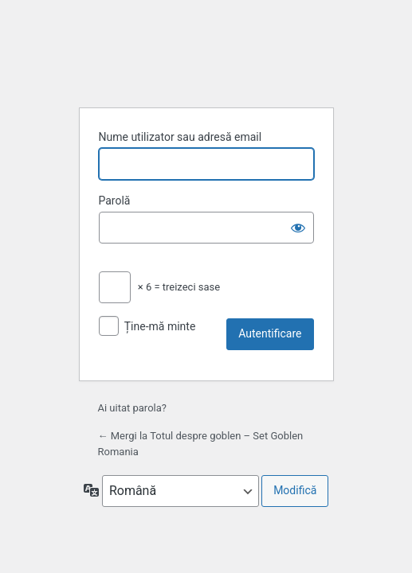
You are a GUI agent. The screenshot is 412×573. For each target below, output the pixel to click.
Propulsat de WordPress (206, 54)
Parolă (115, 200)
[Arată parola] (298, 228)
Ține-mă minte (160, 326)
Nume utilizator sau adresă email (180, 137)
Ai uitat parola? (132, 408)
